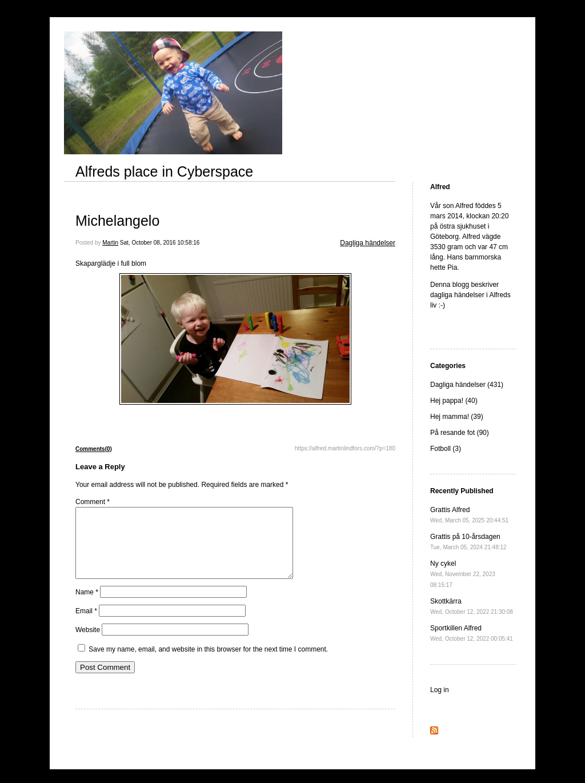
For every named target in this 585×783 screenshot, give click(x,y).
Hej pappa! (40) (454, 401)
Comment (92, 502)
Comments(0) (93, 449)
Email (86, 625)
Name (86, 606)
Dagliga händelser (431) (466, 385)
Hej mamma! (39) (456, 417)
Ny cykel (462, 574)
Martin (110, 242)
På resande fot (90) (459, 433)
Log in (439, 690)
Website (87, 644)
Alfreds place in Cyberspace (164, 171)
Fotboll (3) (445, 449)
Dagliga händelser (367, 243)
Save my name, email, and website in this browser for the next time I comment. (208, 663)
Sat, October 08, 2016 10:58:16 (160, 242)
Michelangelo (117, 221)
